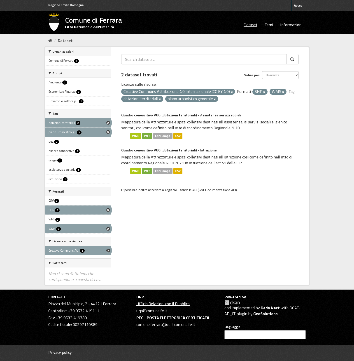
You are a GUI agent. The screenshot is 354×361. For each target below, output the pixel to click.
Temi (269, 25)
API (194, 190)
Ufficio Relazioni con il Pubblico (163, 304)
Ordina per (251, 75)
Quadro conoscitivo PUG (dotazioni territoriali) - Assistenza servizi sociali (181, 115)
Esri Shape (162, 136)
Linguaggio (232, 327)
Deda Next (270, 308)
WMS (136, 136)
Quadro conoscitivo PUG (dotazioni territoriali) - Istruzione (169, 150)
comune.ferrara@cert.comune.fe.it (165, 324)
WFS (147, 136)
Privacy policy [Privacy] (60, 352)
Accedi (298, 5)
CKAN (232, 302)
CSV (178, 136)
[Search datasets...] (204, 59)
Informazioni (291, 25)
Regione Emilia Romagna (66, 4)
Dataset (250, 25)
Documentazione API (220, 190)
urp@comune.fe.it (151, 311)
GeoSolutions (265, 314)
